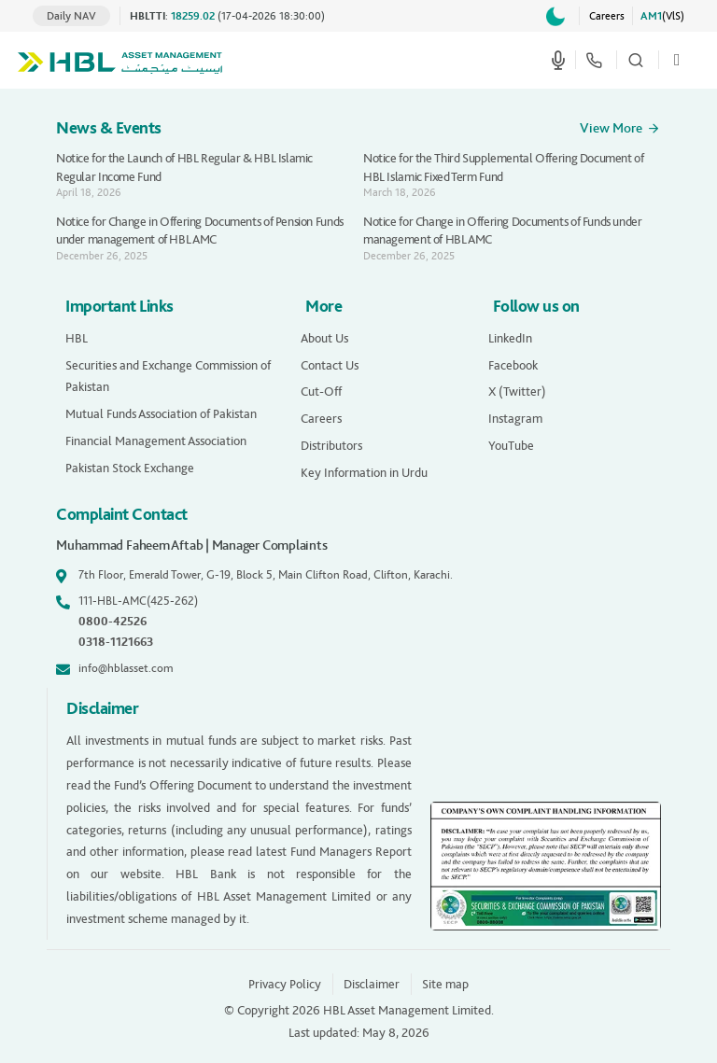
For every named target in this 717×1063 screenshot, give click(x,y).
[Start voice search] (558, 59)
